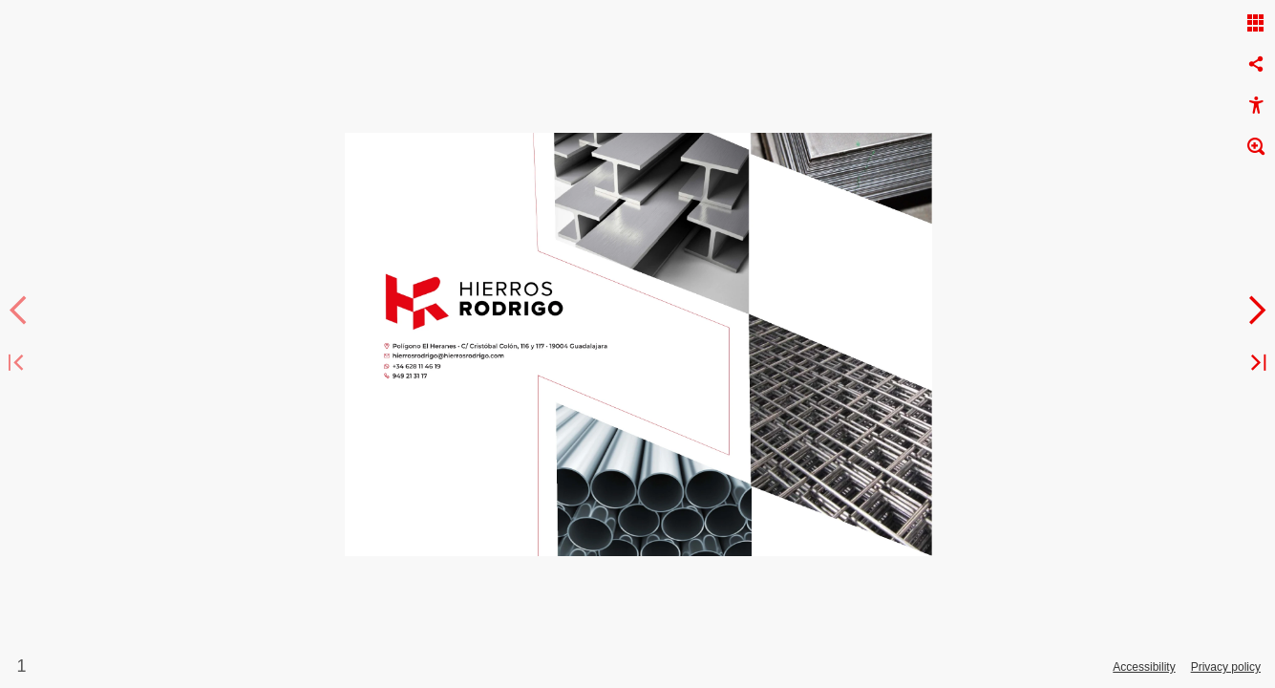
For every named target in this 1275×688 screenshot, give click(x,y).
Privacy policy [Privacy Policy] (1226, 667)
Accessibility (1144, 667)
